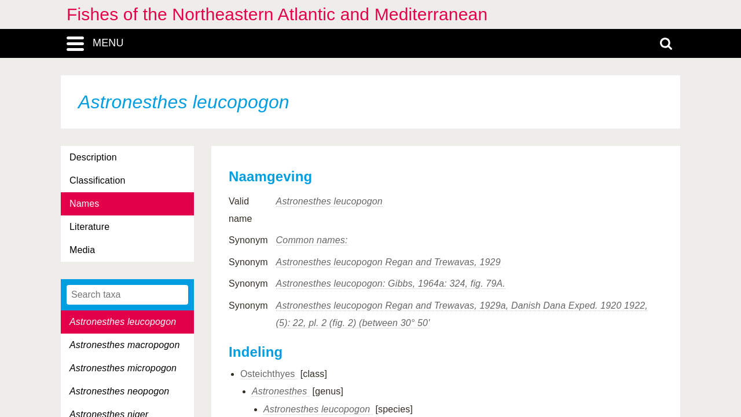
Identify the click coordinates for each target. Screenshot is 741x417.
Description (93, 157)
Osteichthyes (269, 374)
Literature (89, 227)
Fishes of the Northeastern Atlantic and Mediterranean (277, 14)
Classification (97, 180)
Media (82, 250)
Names (84, 204)
